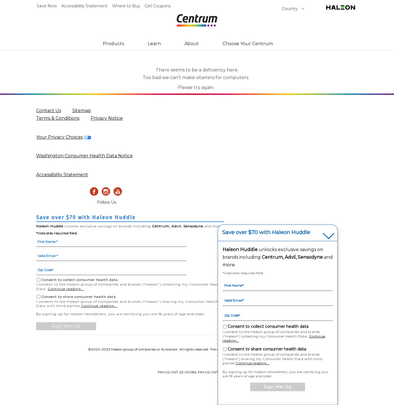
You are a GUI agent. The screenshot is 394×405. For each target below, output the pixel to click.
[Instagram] (106, 191)
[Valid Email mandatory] (111, 255)
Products (113, 43)
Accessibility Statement (84, 5)
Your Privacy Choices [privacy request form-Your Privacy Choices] (59, 137)
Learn (154, 43)
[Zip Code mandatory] (111, 269)
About (191, 43)
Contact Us (48, 110)
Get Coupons (158, 5)
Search (314, 9)
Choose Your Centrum (248, 43)
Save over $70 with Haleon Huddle (266, 233)
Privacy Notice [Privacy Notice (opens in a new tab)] (107, 118)
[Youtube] (118, 191)
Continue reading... (66, 289)
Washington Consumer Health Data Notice (84, 155)
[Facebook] (94, 191)
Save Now (47, 5)
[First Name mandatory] (111, 241)
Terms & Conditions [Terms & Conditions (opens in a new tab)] (57, 118)
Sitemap (81, 110)
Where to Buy (126, 5)
